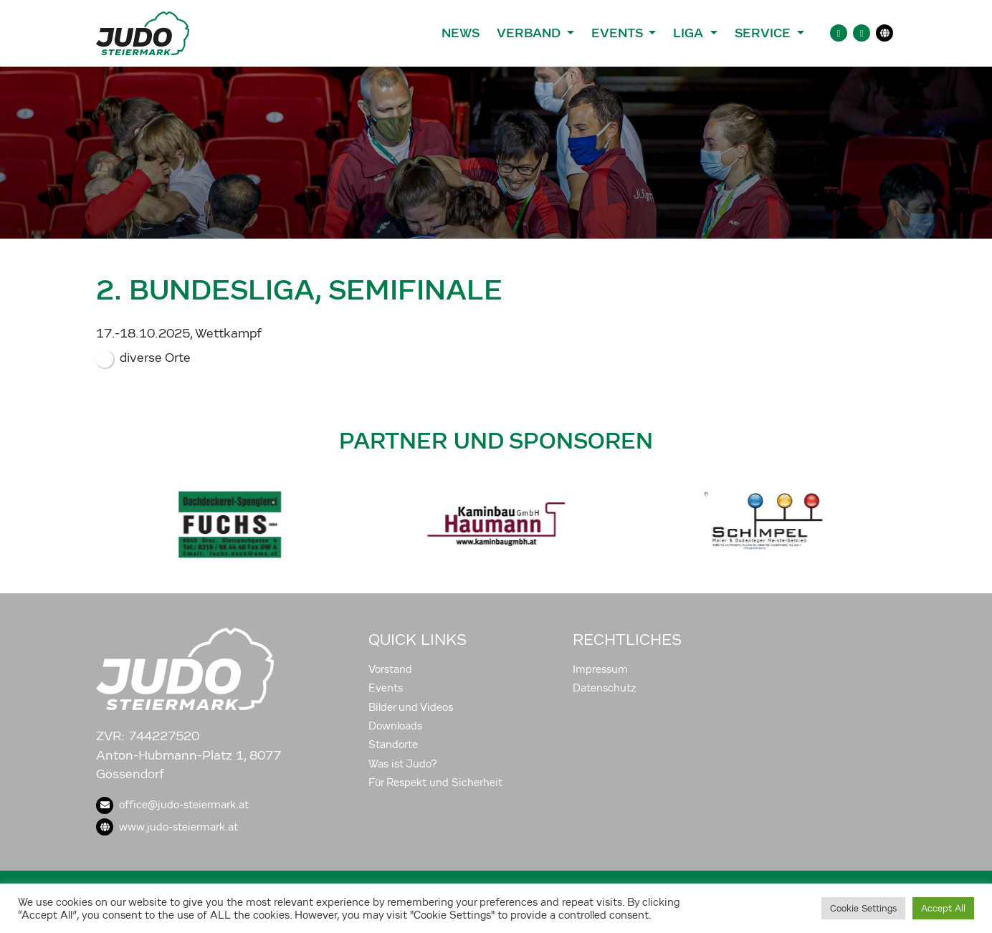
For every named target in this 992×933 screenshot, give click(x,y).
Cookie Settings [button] (863, 908)
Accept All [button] (943, 908)
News (461, 33)
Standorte (393, 744)
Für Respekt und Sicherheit (435, 782)
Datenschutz (604, 687)
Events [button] (618, 33)
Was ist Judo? (402, 763)
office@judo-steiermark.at (172, 804)
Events (385, 687)
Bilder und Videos (410, 707)
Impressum (600, 669)
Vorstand (390, 669)
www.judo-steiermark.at (167, 826)
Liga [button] (690, 33)
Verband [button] (530, 33)
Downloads (395, 725)
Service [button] (764, 33)
